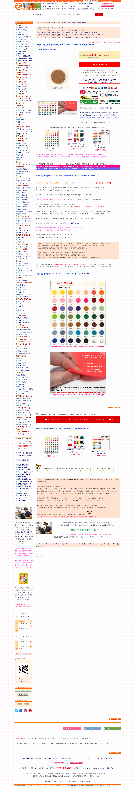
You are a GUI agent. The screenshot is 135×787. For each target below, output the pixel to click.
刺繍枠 (25, 190)
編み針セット (21, 174)
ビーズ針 (29, 332)
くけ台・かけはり (22, 230)
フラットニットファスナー (24, 270)
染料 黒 (19, 358)
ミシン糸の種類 (22, 348)
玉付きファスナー (22, 266)
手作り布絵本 (22, 525)
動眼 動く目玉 (21, 119)
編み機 (19, 169)
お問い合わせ (21, 500)
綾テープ (20, 294)
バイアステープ (22, 292)
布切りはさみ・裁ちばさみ (24, 254)
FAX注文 (116, 117)
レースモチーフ (22, 183)
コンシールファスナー (24, 268)
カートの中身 (114, 113)
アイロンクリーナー (23, 320)
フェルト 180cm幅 (80, 35)
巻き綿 (29, 401)
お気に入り (67, 4)
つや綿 (19, 401)
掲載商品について (22, 476)
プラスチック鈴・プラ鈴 (25, 131)
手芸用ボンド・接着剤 (24, 110)
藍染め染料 (20, 370)
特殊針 (19, 332)
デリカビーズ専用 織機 (24, 101)
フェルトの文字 (22, 49)
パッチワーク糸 (22, 247)
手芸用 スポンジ (22, 403)
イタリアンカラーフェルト (24, 46)
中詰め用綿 (26, 398)
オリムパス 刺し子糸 (23, 218)
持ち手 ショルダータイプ (24, 424)
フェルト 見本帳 (22, 27)
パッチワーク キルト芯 (24, 412)
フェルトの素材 (66, 37)
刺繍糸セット (21, 211)
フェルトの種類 (22, 30)
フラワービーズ (22, 86)
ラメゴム (20, 304)
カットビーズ (28, 84)
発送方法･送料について (52, 9)
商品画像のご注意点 (23, 474)
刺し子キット (21, 223)
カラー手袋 (20, 108)
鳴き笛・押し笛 (22, 134)
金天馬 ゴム (21, 313)
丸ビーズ (20, 84)
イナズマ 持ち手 (22, 419)
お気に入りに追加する (88, 108)
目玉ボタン (20, 122)
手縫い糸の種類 (22, 351)
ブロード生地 (21, 382)
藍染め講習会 (28, 370)
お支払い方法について (52, 6)
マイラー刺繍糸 (22, 206)
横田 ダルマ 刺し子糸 (24, 221)
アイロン (20, 318)
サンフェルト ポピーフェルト (75, 30)
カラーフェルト (22, 34)
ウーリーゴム (21, 311)
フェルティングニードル (25, 68)
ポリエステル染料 (22, 367)
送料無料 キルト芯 (23, 410)
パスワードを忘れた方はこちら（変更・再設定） (101, 768)
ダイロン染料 (21, 363)
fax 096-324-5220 (71, 786)
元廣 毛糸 (20, 155)
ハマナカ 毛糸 (21, 143)
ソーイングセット (22, 251)
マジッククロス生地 (23, 391)
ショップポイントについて (24, 469)
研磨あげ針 (26, 329)
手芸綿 (19, 398)
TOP (23, 758)
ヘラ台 (19, 228)
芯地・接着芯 (21, 394)
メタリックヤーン (22, 296)
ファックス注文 (69, 9)
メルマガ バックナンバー (24, 495)
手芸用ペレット (22, 117)
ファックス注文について (25, 472)
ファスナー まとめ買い (24, 275)
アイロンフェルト (22, 42)
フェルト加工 (21, 53)
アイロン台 (27, 318)
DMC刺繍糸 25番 (22, 197)
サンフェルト (21, 32)
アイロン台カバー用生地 (25, 389)
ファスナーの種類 (22, 263)
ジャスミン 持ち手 (23, 422)
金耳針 (19, 329)
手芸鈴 (19, 129)
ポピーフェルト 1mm (90, 32)
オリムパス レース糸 (23, 178)
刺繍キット (20, 188)
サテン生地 (20, 386)
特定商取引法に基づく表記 (85, 9)
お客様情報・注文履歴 (86, 4)
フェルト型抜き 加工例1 (24, 58)
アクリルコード (22, 289)
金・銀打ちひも (22, 285)
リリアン (27, 294)
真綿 (24, 401)
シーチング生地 (22, 379)
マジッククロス (25, 536)
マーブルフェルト (22, 44)
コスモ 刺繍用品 (22, 199)
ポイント (113, 8)
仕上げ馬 (20, 239)
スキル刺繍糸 (21, 209)
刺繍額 (28, 188)
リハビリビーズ (22, 91)
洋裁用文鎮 (20, 242)
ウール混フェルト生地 (80, 37)
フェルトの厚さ (66, 32)
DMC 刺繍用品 (21, 192)
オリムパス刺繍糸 (22, 204)
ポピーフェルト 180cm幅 (95, 35)
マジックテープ (22, 534)
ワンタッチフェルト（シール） (25, 39)
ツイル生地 (20, 384)
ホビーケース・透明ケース (24, 112)
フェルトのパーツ (22, 51)
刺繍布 (19, 190)
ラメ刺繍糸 (29, 211)
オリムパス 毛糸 (22, 150)
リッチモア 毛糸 (22, 145)
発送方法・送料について (25, 486)
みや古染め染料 (22, 365)
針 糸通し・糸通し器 (23, 334)
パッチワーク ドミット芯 (24, 415)
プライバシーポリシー (85, 758)
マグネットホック (22, 280)
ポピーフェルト (93, 37)
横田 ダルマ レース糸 (24, 181)
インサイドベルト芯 (23, 258)
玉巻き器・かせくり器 (24, 171)
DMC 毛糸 (20, 157)
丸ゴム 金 (20, 306)
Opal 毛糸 (20, 159)
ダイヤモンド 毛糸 (23, 152)
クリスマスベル (28, 129)
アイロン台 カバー (23, 322)
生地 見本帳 (21, 375)
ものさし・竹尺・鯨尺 (24, 256)
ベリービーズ (21, 89)
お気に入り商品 (22, 467)
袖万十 (24, 237)
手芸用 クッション (23, 405)
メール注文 (108, 117)
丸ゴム (25, 301)
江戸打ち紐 (20, 287)
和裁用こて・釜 (22, 232)
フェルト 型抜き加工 (23, 56)
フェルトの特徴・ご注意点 (24, 481)
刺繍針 (24, 332)
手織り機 (25, 169)
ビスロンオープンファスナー (24, 273)
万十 (18, 237)
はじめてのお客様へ (51, 4)
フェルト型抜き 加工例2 (24, 60)
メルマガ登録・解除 (23, 460)
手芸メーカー (50, 28)
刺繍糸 (17, 532)
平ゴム (19, 301)
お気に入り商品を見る (105, 108)
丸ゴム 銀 (20, 308)
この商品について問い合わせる (91, 115)
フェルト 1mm (77, 32)
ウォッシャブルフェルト (25, 37)
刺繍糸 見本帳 (21, 214)
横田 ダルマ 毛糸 (22, 148)
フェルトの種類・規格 (53, 32)
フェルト (28, 529)
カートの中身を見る (86, 6)
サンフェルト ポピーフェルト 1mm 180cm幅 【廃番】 (72, 488)
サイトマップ (21, 498)
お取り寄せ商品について (25, 479)
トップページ (40, 28)
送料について (86, 113)
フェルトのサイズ (67, 35)
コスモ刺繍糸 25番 (23, 202)
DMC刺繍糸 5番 (22, 195)
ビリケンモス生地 (22, 377)
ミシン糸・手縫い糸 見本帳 (24, 353)
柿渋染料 (20, 360)
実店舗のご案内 (22, 493)
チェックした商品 (69, 6)
